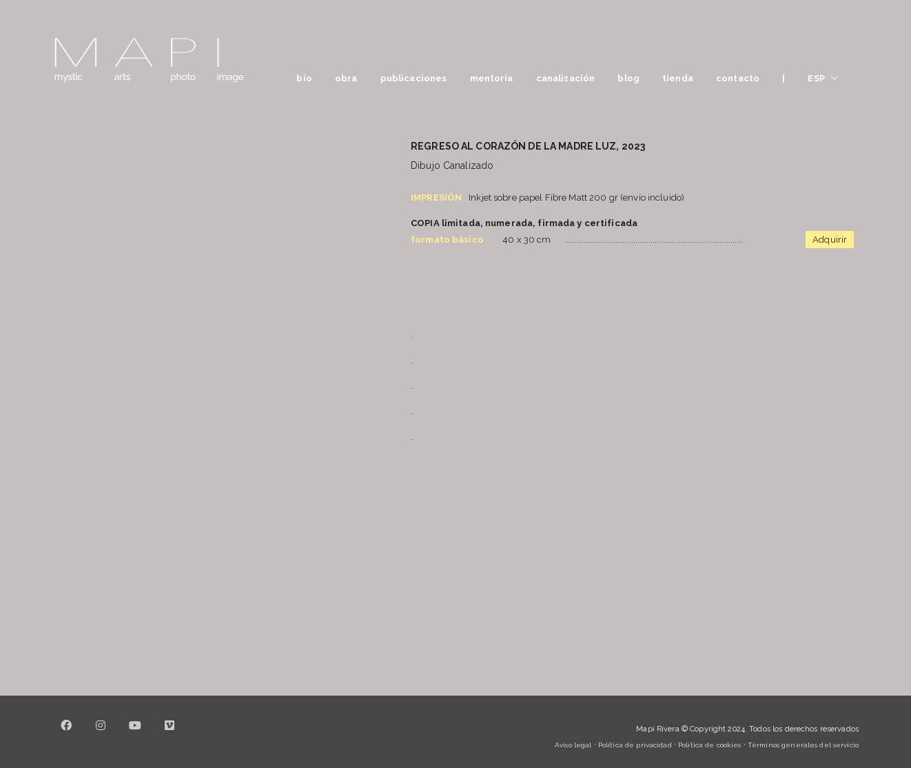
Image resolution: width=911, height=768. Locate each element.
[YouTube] (135, 733)
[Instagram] (100, 733)
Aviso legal (573, 745)
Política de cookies (709, 745)
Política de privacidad (635, 745)
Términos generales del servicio (803, 745)
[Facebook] (66, 733)
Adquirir (829, 239)
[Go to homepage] (148, 60)
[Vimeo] (169, 733)
